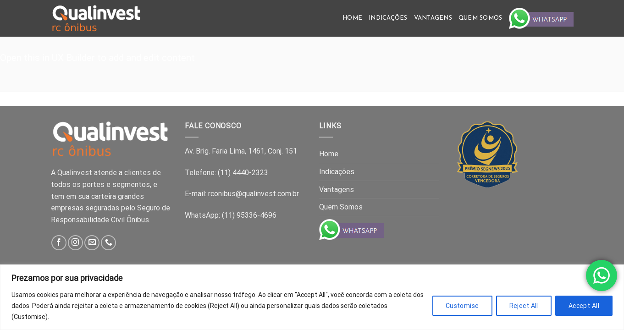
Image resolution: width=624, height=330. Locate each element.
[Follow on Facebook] (58, 242)
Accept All (584, 305)
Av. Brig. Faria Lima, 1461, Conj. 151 (241, 151)
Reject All (523, 305)
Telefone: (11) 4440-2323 (226, 172)
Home (352, 18)
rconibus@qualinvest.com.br (253, 193)
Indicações (388, 18)
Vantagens (433, 18)
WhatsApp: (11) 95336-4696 (230, 215)
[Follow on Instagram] (75, 242)
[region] (312, 297)
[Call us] (108, 242)
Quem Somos (480, 18)
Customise (462, 305)
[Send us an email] (91, 242)
